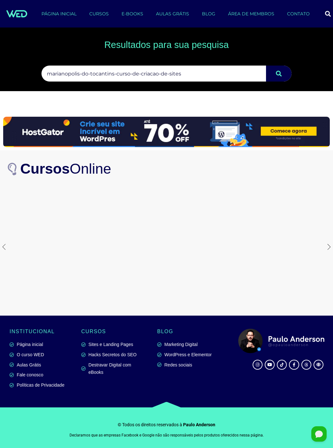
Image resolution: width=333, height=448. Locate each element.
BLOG (208, 14)
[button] (4, 247)
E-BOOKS (132, 14)
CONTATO (298, 14)
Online (65, 169)
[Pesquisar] (279, 74)
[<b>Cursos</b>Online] (12, 169)
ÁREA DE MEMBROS (251, 14)
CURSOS (99, 14)
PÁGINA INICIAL (59, 14)
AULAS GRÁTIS (172, 14)
